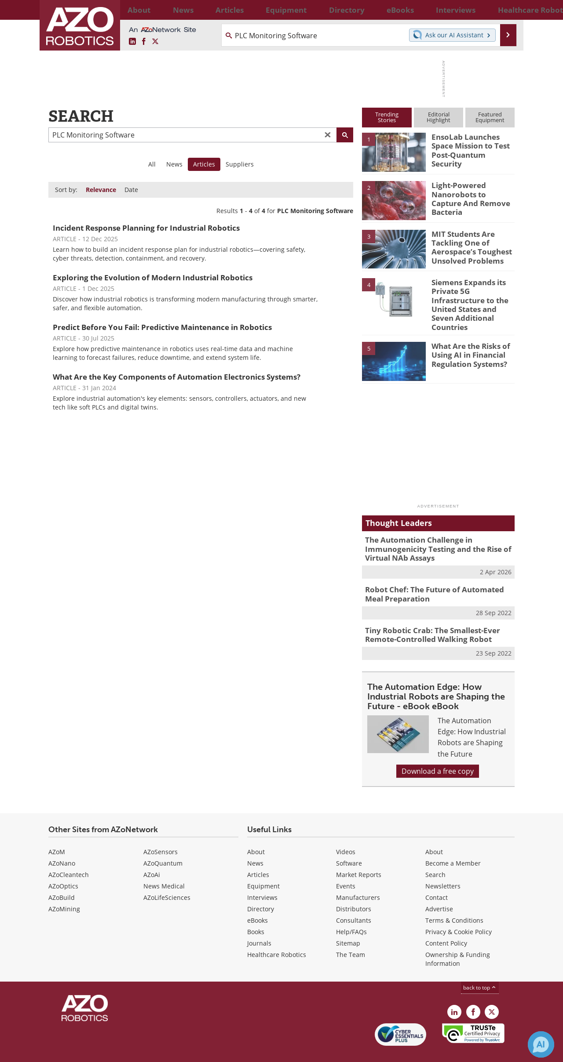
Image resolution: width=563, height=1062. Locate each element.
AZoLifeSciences (166, 876)
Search (435, 853)
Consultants (353, 899)
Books (255, 910)
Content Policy (446, 922)
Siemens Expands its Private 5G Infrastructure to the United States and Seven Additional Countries (472, 298)
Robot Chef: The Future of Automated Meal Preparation (436, 576)
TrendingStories (386, 117)
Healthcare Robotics (276, 933)
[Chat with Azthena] (541, 1044)
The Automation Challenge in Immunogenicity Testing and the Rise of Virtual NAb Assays (431, 533)
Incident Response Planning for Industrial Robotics (146, 228)
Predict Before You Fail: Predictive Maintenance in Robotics (162, 327)
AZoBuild (61, 876)
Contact (436, 876)
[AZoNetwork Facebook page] (143, 42)
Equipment (263, 865)
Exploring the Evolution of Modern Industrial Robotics (152, 277)
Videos (345, 830)
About (256, 830)
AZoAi (151, 853)
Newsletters (443, 865)
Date (131, 189)
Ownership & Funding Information (457, 937)
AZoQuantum (163, 842)
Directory (260, 888)
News (174, 164)
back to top (480, 966)
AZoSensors (160, 830)
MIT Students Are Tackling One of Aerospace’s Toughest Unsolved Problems (466, 245)
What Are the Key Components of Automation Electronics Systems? (176, 377)
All (152, 164)
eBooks (257, 899)
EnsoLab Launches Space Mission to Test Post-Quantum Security (471, 144)
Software (349, 842)
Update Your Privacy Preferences (115, 1051)
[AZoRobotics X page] (155, 42)
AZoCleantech (68, 853)
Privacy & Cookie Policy (458, 910)
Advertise (439, 888)
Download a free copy (438, 749)
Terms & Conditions (454, 899)
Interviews (262, 876)
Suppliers (240, 164)
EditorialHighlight (438, 117)
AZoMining (64, 888)
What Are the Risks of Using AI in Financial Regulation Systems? (467, 339)
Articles (258, 853)
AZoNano (61, 842)
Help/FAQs (351, 910)
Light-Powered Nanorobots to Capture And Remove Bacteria (469, 193)
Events (345, 865)
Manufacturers (358, 876)
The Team (350, 933)
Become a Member (453, 842)
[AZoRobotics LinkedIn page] (132, 42)
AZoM (56, 830)
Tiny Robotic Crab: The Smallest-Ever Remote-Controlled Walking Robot (426, 614)
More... (505, 9)
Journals (259, 922)
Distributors (353, 888)
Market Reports (358, 853)
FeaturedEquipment (490, 117)
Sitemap (348, 922)
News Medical (164, 865)
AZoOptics (63, 865)
